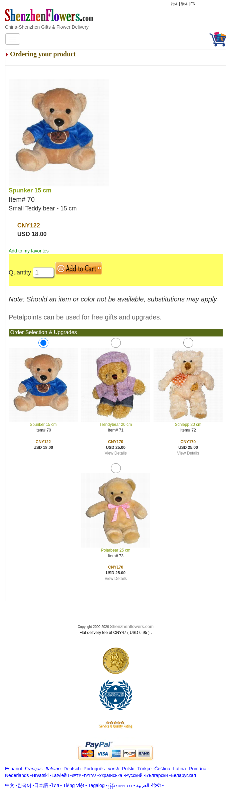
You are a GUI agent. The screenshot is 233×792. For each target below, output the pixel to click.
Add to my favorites (29, 250)
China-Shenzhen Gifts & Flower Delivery (47, 27)
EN (193, 4)
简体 (174, 4)
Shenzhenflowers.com (132, 626)
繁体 (184, 4)
